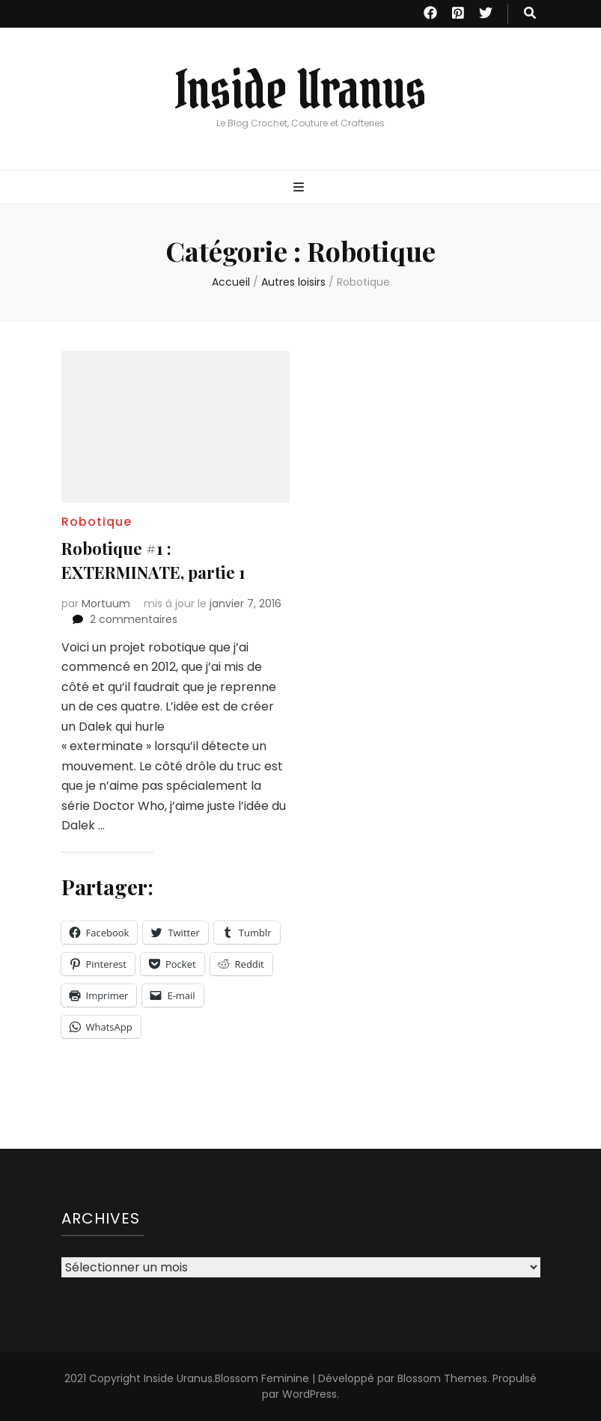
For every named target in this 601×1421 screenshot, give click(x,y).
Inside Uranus (301, 89)
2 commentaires (133, 619)
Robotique (96, 521)
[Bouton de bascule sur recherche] (530, 14)
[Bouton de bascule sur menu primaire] (300, 188)
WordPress (309, 1394)
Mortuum (106, 603)
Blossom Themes (442, 1378)
